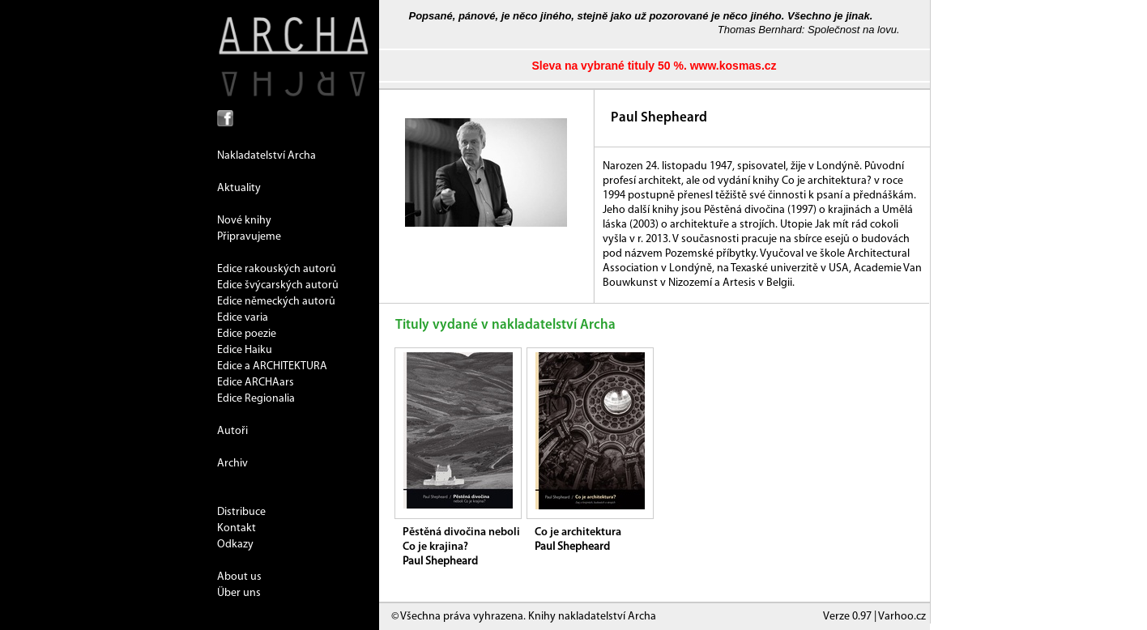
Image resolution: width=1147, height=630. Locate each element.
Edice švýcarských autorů (278, 285)
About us (239, 577)
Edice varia (242, 318)
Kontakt (236, 528)
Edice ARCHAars (255, 383)
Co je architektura (578, 532)
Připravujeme (249, 237)
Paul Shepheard (440, 562)
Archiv (232, 464)
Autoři (232, 431)
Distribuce (241, 512)
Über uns (239, 593)
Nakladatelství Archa (266, 156)
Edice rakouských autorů (276, 269)
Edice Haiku (244, 350)
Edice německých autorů (276, 302)
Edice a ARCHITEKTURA (272, 366)
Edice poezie (246, 334)
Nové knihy (244, 221)
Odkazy (235, 544)
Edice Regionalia (256, 399)
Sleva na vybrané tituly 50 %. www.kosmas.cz (653, 65)
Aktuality (239, 188)
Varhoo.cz (902, 617)
